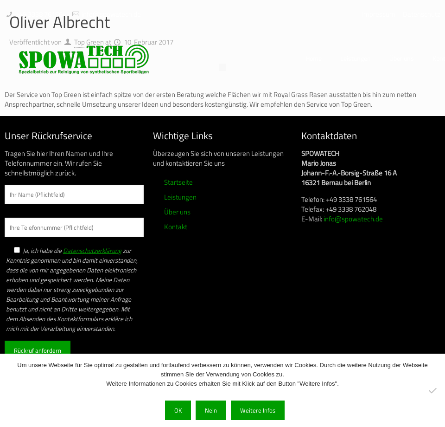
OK (178, 410)
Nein (211, 410)
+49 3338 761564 (40, 14)
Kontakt (175, 226)
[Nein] (433, 390)
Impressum (378, 14)
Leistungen (180, 197)
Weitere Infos (257, 410)
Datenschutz (421, 14)
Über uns (177, 212)
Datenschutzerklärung (92, 250)
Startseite (178, 182)
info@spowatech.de (111, 14)
